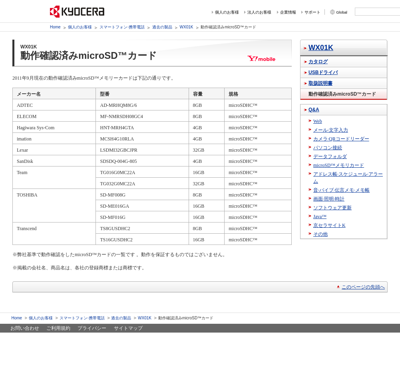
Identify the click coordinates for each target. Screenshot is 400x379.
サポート (312, 12)
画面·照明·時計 (328, 199)
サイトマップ (128, 328)
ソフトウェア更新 (332, 208)
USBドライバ (323, 72)
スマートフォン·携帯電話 (122, 27)
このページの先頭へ (363, 287)
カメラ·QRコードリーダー (341, 139)
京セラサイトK (329, 225)
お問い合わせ (24, 328)
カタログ (318, 61)
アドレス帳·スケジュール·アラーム (348, 177)
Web (317, 121)
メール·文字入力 (330, 130)
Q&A (313, 109)
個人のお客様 (227, 12)
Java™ (319, 216)
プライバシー (92, 328)
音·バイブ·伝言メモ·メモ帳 (341, 190)
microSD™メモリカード (338, 165)
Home (55, 27)
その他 (320, 234)
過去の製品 (162, 27)
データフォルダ (330, 156)
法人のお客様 (259, 12)
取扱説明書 (320, 83)
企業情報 (288, 12)
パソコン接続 (327, 147)
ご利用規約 (58, 328)
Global (341, 12)
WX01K (186, 27)
